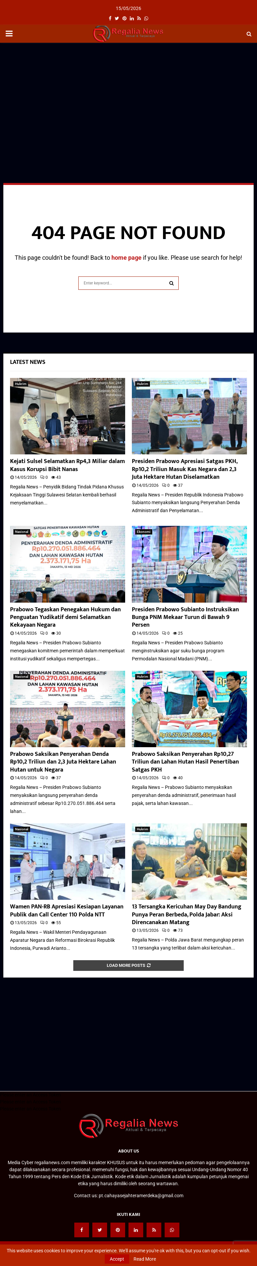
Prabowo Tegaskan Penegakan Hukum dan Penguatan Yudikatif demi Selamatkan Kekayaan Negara (65, 617)
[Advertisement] (128, 96)
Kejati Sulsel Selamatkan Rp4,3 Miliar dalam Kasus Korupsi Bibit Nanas (67, 465)
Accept (117, 1259)
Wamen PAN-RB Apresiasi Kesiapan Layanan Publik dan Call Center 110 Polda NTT (66, 910)
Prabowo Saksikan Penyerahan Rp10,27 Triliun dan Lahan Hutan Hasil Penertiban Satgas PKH (185, 762)
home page (126, 257)
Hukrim (20, 384)
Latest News (28, 362)
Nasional (21, 532)
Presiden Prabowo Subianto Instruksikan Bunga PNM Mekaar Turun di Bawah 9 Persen (185, 617)
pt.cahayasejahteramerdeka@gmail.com (141, 1195)
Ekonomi (144, 532)
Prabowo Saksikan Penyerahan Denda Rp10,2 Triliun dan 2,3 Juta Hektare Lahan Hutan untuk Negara (63, 762)
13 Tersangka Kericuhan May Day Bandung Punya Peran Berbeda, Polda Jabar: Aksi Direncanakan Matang (186, 914)
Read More (145, 1259)
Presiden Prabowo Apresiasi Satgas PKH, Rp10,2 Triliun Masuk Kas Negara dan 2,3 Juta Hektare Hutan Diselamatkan (184, 469)
